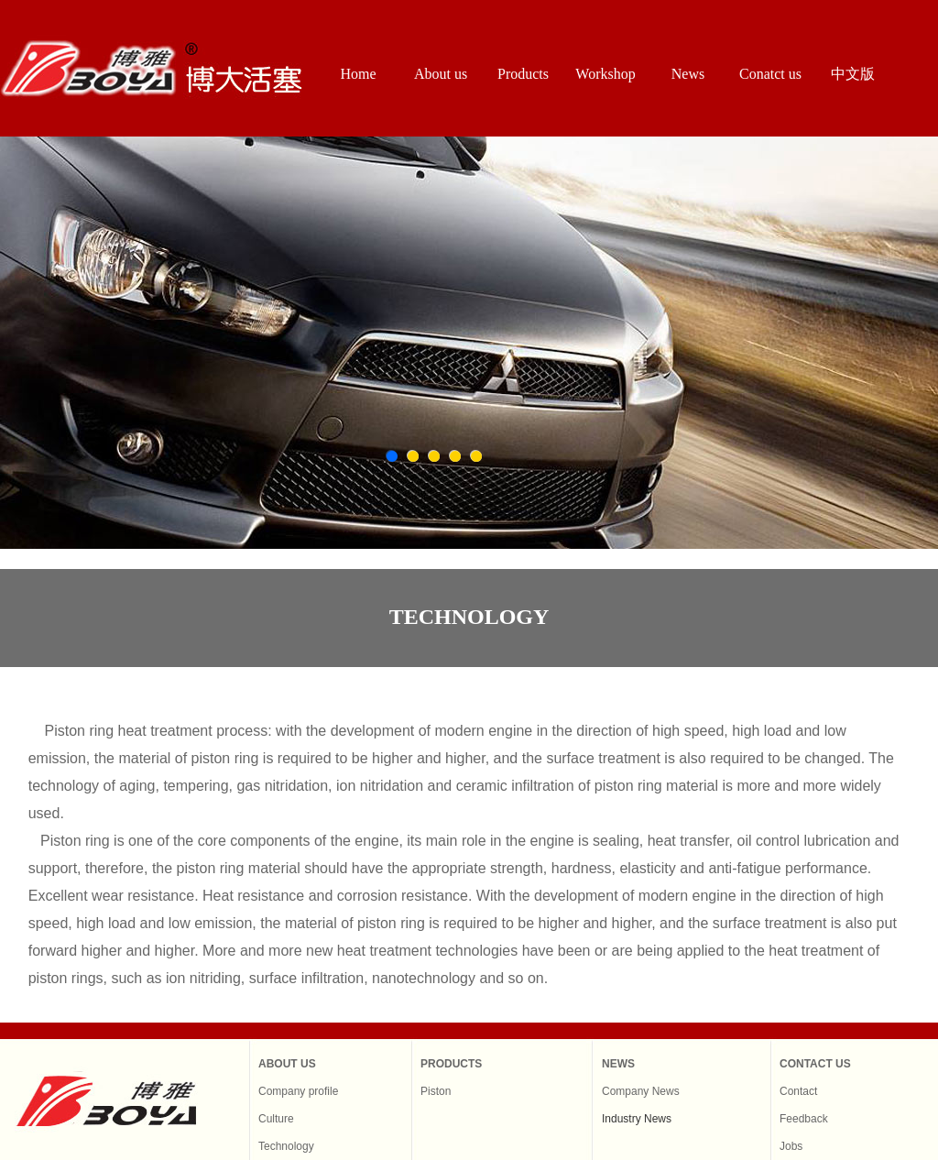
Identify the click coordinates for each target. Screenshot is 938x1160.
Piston (435, 1091)
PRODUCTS (451, 1063)
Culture (276, 1118)
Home (358, 74)
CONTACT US (815, 1063)
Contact (798, 1091)
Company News (641, 1091)
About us (440, 74)
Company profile (298, 1091)
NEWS (618, 1063)
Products (523, 74)
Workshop (605, 74)
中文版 (853, 74)
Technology (286, 1146)
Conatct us (770, 74)
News (687, 74)
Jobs (791, 1146)
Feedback (804, 1118)
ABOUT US (287, 1063)
